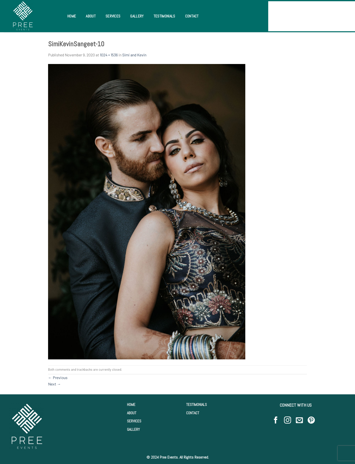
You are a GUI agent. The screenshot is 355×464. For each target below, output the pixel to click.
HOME (131, 404)
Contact (192, 16)
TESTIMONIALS (196, 404)
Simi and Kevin (134, 54)
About (91, 16)
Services (113, 16)
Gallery (136, 16)
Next (54, 384)
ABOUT (131, 413)
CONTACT (192, 413)
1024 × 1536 (109, 54)
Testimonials (164, 16)
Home (71, 16)
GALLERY (133, 429)
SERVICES (134, 421)
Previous (58, 377)
